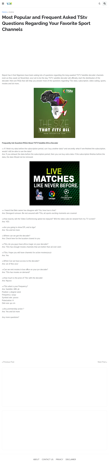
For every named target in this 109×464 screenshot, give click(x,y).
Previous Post (8, 362)
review (11, 12)
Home (4, 12)
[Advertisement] (54, 53)
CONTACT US (47, 459)
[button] (3, 4)
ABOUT (36, 459)
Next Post (102, 362)
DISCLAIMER (71, 459)
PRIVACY (59, 459)
